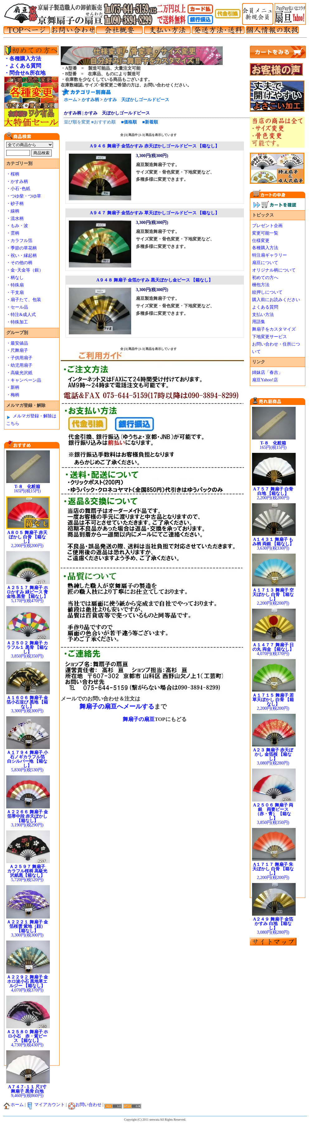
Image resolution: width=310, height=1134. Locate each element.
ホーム (70, 99)
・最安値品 (17, 343)
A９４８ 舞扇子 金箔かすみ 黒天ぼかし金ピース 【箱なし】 (154, 280)
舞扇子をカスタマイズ (274, 329)
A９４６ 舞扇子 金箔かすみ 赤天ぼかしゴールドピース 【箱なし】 (154, 146)
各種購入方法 (265, 247)
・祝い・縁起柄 (21, 255)
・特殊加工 (17, 322)
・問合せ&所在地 (24, 73)
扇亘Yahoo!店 (265, 380)
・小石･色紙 (18, 188)
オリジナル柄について (274, 270)
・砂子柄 (15, 203)
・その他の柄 (19, 262)
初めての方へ (265, 277)
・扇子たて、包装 (23, 299)
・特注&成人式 (21, 314)
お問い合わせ (85, 1104)
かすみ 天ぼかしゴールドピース (136, 99)
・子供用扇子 (19, 358)
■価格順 (128, 122)
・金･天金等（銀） (24, 270)
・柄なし (15, 277)
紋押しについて (267, 292)
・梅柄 (12, 395)
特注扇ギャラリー (269, 255)
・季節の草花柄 (21, 248)
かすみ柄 (90, 99)
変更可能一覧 (265, 233)
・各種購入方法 (22, 59)
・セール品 (17, 307)
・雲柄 (12, 233)
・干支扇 (15, 292)
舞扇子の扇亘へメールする (116, 706)
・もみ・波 (17, 225)
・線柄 (12, 211)
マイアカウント (46, 1104)
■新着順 (150, 122)
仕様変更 (260, 240)
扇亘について (265, 262)
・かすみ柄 (17, 181)
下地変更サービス (269, 336)
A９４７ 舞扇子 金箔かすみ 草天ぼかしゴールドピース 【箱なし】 (154, 213)
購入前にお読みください (276, 299)
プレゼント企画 (267, 225)
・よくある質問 (22, 66)
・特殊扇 (15, 285)
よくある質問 (265, 307)
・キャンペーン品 (23, 380)
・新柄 (12, 387)
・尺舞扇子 (17, 350)
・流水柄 (15, 218)
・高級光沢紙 (19, 372)
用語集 (258, 321)
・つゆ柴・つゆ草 (23, 196)
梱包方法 (260, 284)
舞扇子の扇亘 (139, 719)
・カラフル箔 (19, 240)
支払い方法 (263, 314)
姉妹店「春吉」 (267, 372)
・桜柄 (12, 174)
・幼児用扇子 (19, 365)
